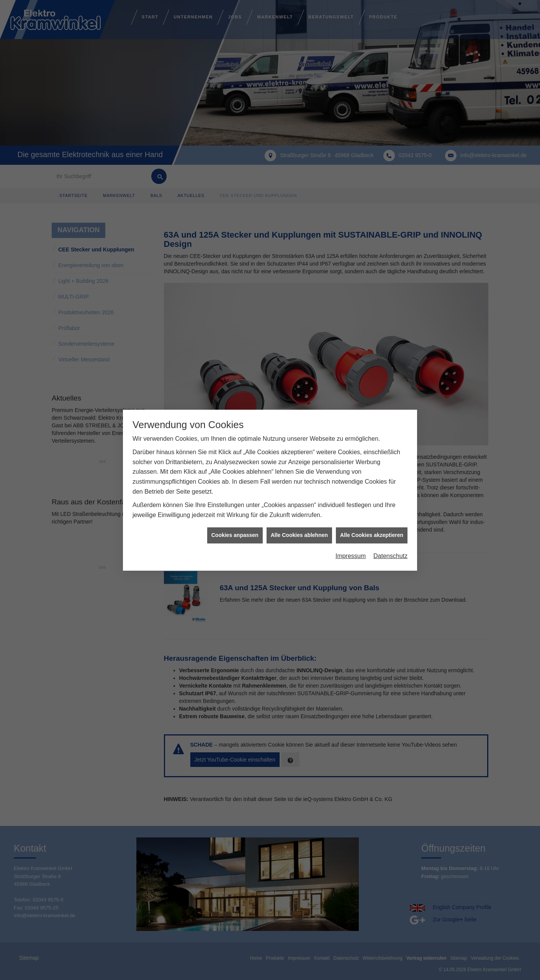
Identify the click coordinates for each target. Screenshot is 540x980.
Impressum (350, 556)
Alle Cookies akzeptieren (371, 535)
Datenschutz (390, 556)
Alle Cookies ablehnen (299, 535)
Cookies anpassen (235, 535)
